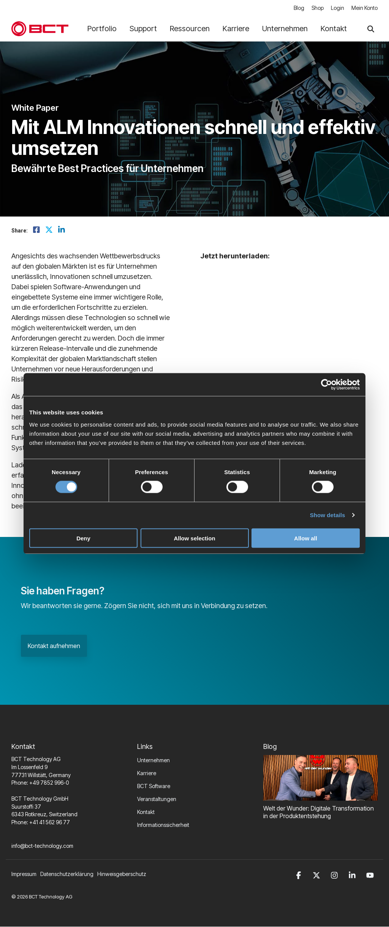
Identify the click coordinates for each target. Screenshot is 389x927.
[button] (300, 874)
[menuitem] (68, 874)
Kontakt (334, 28)
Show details (327, 515)
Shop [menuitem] (317, 8)
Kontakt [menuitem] (146, 812)
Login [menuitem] (337, 8)
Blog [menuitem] (298, 8)
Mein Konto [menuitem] (364, 8)
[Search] (371, 29)
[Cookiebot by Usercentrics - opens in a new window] (326, 384)
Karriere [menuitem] (146, 773)
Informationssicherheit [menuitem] (163, 825)
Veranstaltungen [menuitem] (156, 799)
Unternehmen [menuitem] (153, 760)
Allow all (305, 538)
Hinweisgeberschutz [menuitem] (121, 874)
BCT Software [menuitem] (153, 786)
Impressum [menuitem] (23, 874)
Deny (83, 538)
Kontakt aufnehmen (54, 646)
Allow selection (194, 538)
